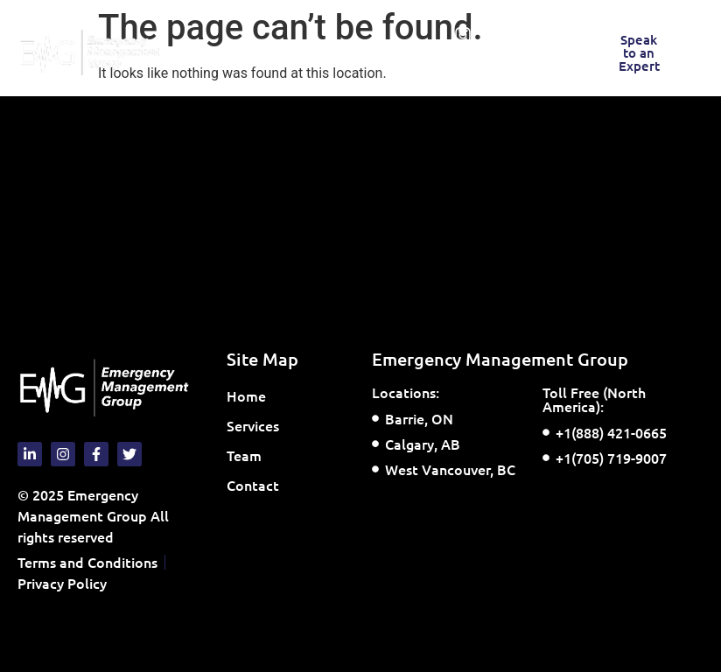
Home (246, 395)
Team (244, 455)
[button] (255, 52)
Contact (253, 484)
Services (257, 425)
